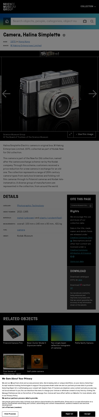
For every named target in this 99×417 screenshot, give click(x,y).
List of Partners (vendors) (12, 410)
